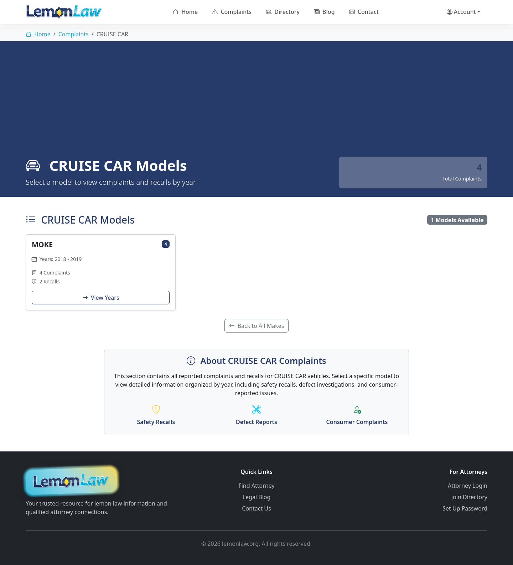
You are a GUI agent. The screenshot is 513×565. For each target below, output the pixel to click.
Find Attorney (256, 486)
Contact (364, 12)
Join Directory (469, 497)
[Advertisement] (256, 103)
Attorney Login (467, 486)
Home (185, 12)
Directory (283, 12)
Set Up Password (464, 508)
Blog (324, 12)
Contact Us (256, 508)
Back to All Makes (256, 326)
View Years (100, 298)
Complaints (232, 12)
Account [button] (461, 11)
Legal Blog (257, 497)
